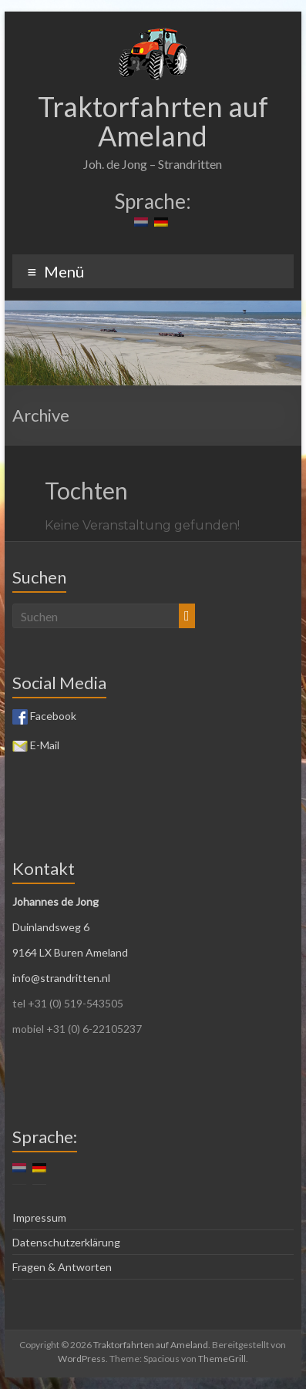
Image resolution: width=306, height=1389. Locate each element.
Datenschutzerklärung (66, 1242)
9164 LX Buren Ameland (70, 952)
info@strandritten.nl (61, 977)
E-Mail (35, 745)
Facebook (44, 715)
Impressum (39, 1217)
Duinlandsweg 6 (50, 926)
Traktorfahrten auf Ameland (153, 121)
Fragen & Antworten (62, 1266)
